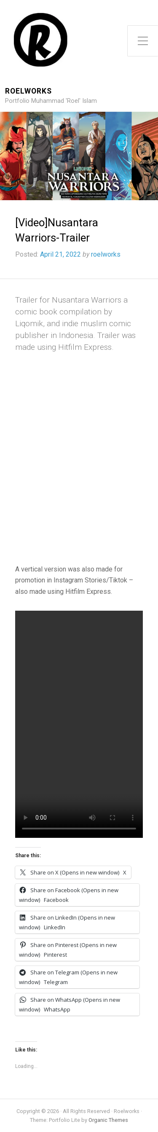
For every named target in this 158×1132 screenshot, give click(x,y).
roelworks (106, 254)
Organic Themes (108, 1120)
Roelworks (28, 91)
